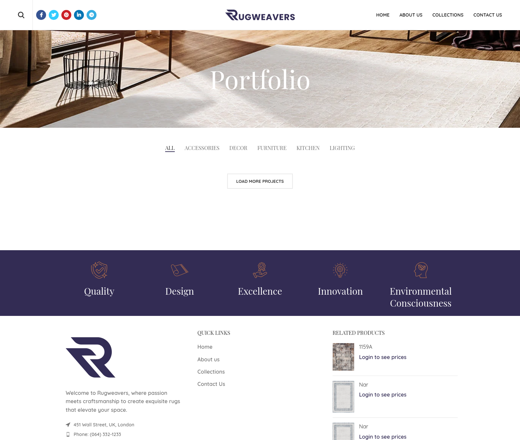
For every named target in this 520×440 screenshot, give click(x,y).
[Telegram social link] (92, 15)
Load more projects (260, 181)
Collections (211, 371)
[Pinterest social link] (66, 15)
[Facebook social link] (41, 15)
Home (204, 346)
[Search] (21, 15)
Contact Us (211, 384)
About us (208, 359)
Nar (363, 384)
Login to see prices (383, 357)
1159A (365, 346)
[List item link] (125, 434)
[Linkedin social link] (79, 15)
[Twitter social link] (54, 15)
